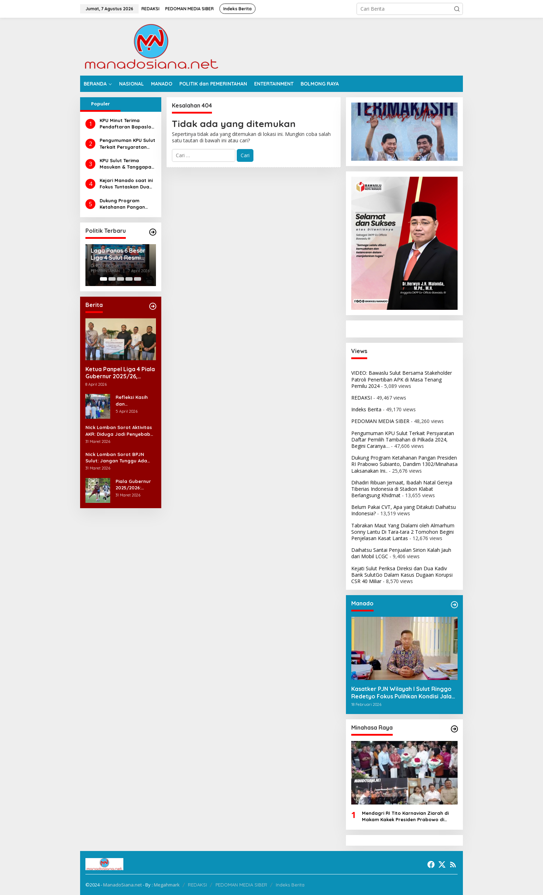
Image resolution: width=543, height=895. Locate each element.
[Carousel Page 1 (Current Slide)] (103, 279)
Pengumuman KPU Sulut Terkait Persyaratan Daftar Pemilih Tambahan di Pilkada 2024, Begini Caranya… (127, 143)
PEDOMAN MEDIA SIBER (380, 421)
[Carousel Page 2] (112, 279)
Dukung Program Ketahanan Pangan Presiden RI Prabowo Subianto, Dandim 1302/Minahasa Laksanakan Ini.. (124, 204)
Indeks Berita (366, 409)
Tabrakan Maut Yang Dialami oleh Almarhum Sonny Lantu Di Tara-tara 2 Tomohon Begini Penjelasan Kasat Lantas (402, 532)
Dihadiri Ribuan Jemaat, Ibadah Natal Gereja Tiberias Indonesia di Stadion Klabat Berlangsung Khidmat (401, 489)
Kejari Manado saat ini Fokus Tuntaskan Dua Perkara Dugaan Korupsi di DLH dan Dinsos (126, 183)
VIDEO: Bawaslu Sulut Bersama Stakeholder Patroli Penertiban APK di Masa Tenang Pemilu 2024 (401, 379)
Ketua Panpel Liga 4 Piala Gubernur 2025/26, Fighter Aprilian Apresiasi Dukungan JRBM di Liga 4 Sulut (120, 373)
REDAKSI (361, 397)
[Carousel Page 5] (137, 279)
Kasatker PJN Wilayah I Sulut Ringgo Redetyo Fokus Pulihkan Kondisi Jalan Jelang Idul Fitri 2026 (403, 692)
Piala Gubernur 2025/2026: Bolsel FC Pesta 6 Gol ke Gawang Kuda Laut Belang (136, 484)
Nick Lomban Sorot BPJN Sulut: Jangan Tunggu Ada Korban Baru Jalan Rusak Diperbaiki (116, 457)
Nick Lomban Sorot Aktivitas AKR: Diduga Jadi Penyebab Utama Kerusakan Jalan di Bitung (118, 430)
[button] (457, 9)
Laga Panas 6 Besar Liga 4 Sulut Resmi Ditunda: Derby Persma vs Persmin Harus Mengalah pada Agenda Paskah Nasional (120, 254)
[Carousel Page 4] (129, 279)
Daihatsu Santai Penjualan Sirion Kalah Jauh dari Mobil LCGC (401, 553)
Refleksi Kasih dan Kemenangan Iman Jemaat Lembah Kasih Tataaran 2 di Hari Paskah (132, 400)
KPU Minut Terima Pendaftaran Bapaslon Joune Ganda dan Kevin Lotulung (128, 123)
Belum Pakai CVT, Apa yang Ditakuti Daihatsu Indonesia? (403, 510)
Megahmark (167, 885)
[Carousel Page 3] (120, 279)
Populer (100, 103)
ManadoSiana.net (122, 885)
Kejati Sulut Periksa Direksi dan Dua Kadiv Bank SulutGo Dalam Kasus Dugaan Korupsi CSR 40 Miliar (402, 574)
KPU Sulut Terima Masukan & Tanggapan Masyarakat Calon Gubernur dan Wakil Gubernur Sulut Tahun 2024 (127, 164)
